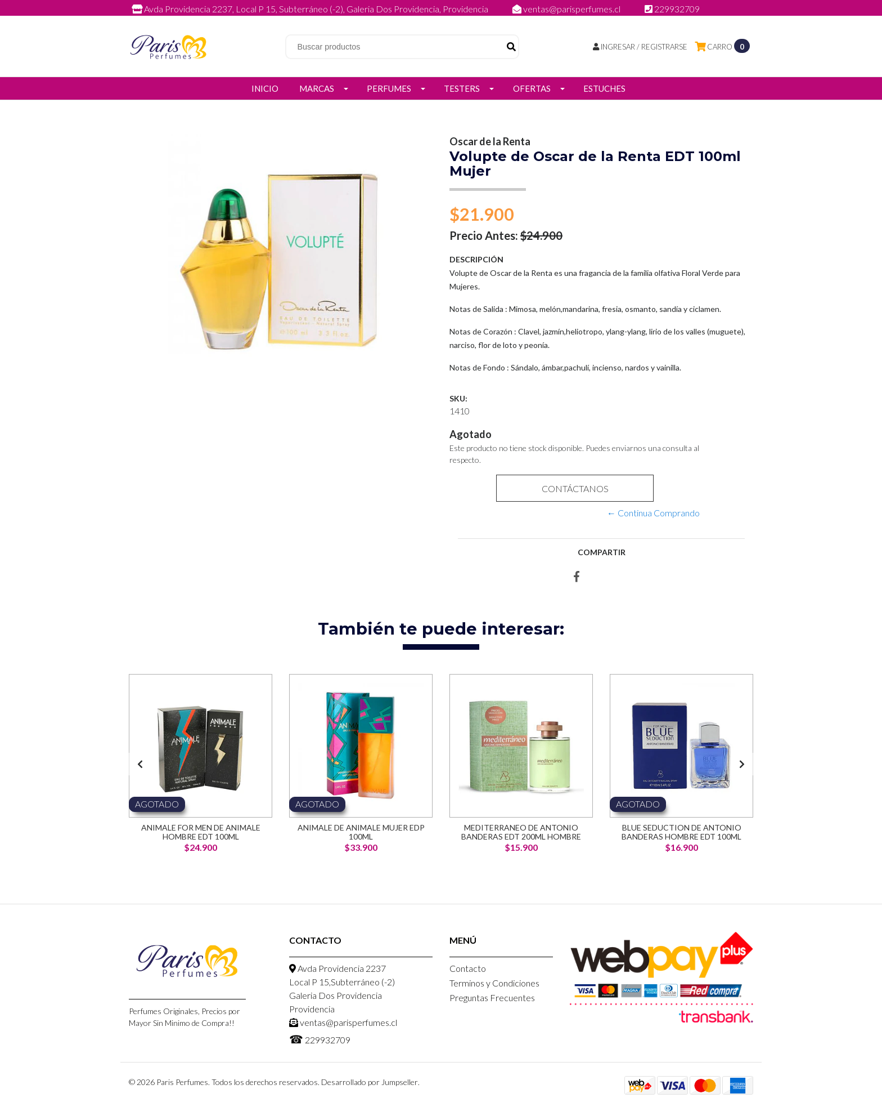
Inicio (264, 88)
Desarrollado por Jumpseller (369, 1082)
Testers (462, 88)
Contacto (467, 968)
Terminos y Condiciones (494, 983)
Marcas (316, 88)
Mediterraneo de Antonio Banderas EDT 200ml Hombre (521, 832)
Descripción (476, 259)
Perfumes (389, 88)
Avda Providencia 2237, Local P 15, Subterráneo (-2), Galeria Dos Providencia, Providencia (311, 8)
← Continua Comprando (653, 512)
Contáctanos (574, 488)
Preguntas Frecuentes (492, 997)
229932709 (672, 8)
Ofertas (532, 88)
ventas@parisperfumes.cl (567, 8)
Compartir (602, 552)
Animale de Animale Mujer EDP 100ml (361, 832)
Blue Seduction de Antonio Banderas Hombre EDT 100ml (681, 832)
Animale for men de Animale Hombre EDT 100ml (200, 832)
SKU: (458, 398)
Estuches (604, 88)
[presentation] (140, 764)
